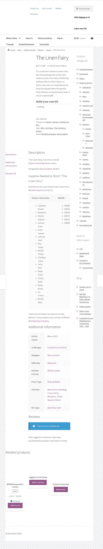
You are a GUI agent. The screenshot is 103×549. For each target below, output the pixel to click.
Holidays (86, 177)
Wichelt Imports (36, 190)
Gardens (85, 164)
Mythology (86, 189)
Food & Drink (85, 153)
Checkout (34, 14)
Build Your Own (54, 407)
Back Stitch (52, 389)
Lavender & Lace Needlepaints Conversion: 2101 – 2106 (86, 322)
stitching (49, 128)
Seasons (86, 212)
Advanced (51, 363)
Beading (62, 389)
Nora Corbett (62, 134)
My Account (47, 8)
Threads (10, 44)
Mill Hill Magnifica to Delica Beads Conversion (84, 298)
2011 (42, 128)
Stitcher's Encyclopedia (85, 261)
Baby (84, 96)
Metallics (51, 396)
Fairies (48, 50)
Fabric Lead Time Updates (85, 312)
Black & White (53, 381)
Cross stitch (52, 393)
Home (13, 50)
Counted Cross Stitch (57, 347)
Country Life (87, 105)
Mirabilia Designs (49, 134)
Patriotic (86, 193)
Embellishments (26, 44)
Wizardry (89, 147)
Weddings (86, 216)
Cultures (86, 110)
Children (85, 101)
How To (29, 38)
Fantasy (41, 50)
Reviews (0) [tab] (11, 173)
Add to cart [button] (15, 505)
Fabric (60, 38)
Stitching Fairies (43, 163)
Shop (19, 50)
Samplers (86, 203)
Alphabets (86, 87)
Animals (85, 92)
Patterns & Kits (45, 38)
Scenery (85, 207)
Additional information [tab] (11, 164)
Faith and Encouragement (87, 117)
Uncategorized (85, 225)
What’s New (11, 38)
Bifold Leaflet (53, 370)
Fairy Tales (88, 134)
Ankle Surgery (85, 306)
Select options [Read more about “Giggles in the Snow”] (38, 482)
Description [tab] (11, 154)
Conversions (87, 268)
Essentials (44, 44)
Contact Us (34, 8)
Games (85, 159)
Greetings (86, 168)
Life (81, 249)
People (85, 198)
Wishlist (58, 8)
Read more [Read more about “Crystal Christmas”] (60, 489)
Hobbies (85, 173)
